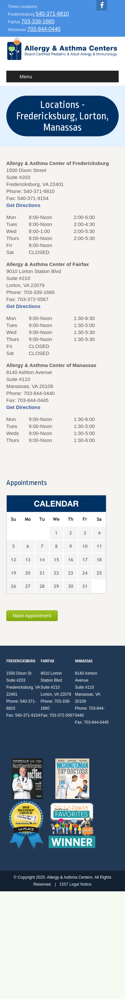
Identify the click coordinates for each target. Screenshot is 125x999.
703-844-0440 (44, 29)
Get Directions (23, 205)
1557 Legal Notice (75, 884)
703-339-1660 (38, 21)
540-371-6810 (52, 14)
